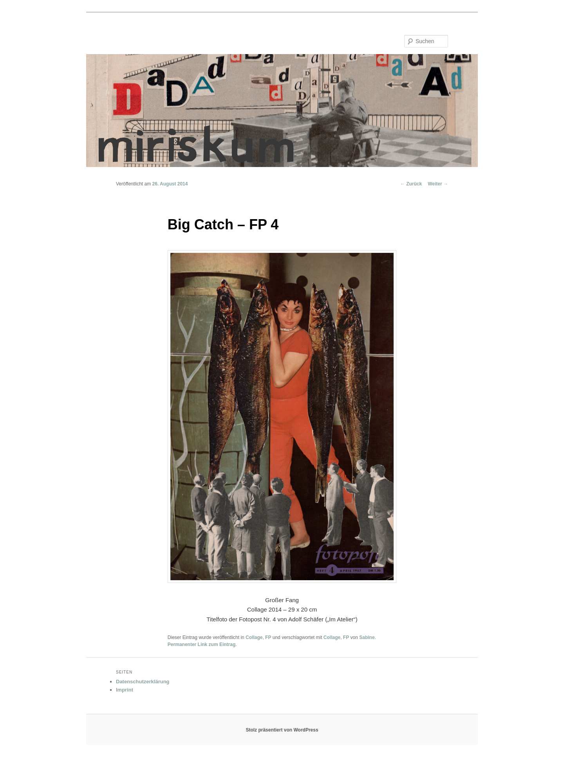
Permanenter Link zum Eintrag (201, 644)
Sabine (366, 637)
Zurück (411, 184)
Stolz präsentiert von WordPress (282, 730)
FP (268, 637)
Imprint (124, 690)
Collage (254, 637)
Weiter (438, 184)
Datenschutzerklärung (143, 681)
